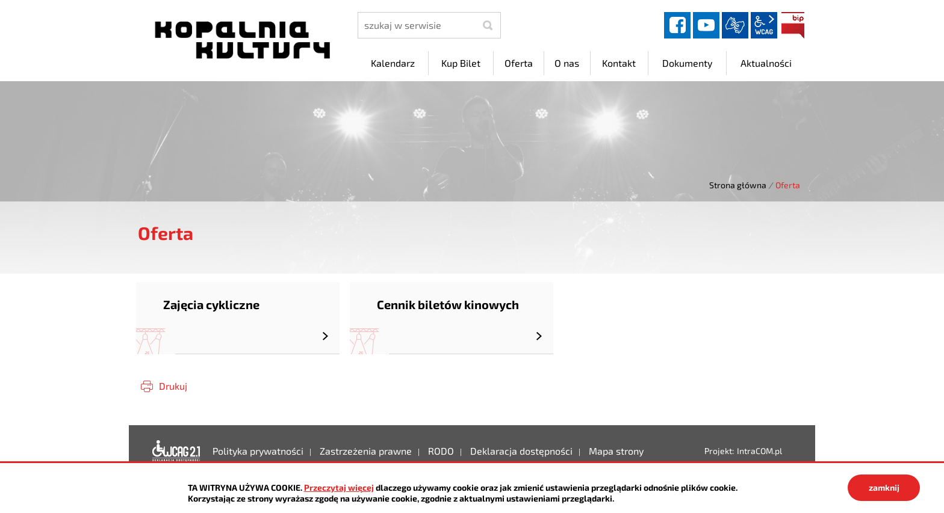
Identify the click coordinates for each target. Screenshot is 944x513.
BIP (793, 25)
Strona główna (737, 185)
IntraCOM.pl (759, 450)
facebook (677, 25)
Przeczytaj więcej (339, 487)
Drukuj (173, 386)
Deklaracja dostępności (176, 451)
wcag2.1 (764, 25)
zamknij (884, 487)
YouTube (706, 25)
